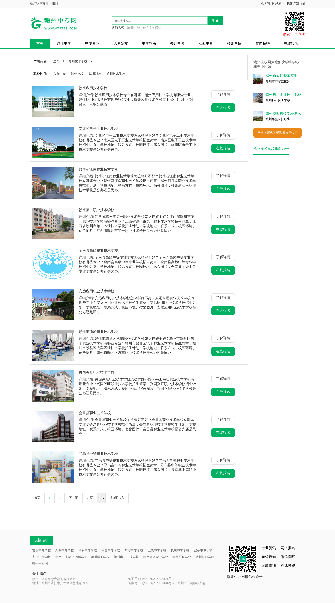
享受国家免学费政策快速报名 (277, 132)
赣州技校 (77, 73)
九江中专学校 (41, 557)
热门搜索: (118, 28)
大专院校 (121, 43)
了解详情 (223, 94)
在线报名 (291, 43)
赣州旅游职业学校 (155, 557)
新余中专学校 (64, 550)
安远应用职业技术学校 (96, 291)
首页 (39, 43)
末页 (90, 498)
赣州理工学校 (100, 557)
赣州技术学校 (78, 61)
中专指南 (149, 43)
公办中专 (59, 73)
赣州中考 (177, 43)
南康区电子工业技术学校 (98, 128)
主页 (56, 61)
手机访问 (263, 3)
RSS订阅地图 (296, 3)
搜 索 (215, 20)
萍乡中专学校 (87, 550)
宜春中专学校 (203, 550)
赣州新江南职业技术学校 (98, 169)
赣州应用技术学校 (93, 88)
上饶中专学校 (157, 550)
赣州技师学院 (205, 557)
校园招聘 (263, 43)
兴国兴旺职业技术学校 (96, 372)
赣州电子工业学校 (126, 557)
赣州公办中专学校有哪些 (144, 28)
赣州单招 (234, 43)
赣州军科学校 (181, 557)
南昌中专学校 (110, 550)
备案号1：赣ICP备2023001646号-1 (151, 579)
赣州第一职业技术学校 (96, 210)
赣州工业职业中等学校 (70, 557)
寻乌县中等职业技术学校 (98, 453)
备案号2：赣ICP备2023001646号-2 (151, 583)
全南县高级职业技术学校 (98, 250)
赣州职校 (95, 73)
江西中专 (206, 43)
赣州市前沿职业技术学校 (98, 332)
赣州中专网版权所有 (192, 583)
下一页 (73, 498)
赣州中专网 (40, 563)
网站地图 (278, 3)
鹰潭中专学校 (134, 550)
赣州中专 (64, 43)
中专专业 (92, 43)
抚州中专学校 (180, 550)
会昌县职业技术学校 (95, 413)
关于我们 (39, 573)
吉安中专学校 (41, 550)
